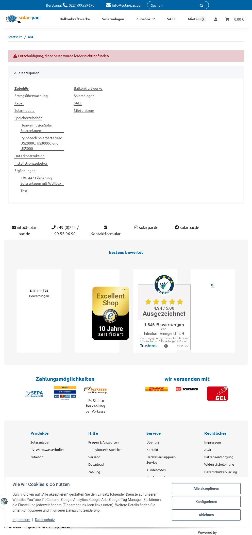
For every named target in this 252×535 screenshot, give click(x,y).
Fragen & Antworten (103, 442)
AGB (207, 449)
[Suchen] (178, 5)
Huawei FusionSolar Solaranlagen (36, 128)
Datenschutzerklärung (220, 472)
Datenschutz (45, 520)
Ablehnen (206, 515)
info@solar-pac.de (126, 5)
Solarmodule (24, 110)
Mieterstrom (84, 110)
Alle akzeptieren (206, 488)
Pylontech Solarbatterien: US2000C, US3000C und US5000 (41, 143)
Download (96, 464)
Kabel (19, 103)
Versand (94, 457)
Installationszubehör (30, 163)
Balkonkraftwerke (88, 88)
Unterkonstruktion (29, 155)
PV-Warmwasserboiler (47, 449)
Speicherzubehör (28, 117)
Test (24, 190)
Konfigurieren (206, 502)
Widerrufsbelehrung (219, 464)
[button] (215, 19)
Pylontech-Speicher (107, 449)
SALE (78, 103)
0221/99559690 (81, 5)
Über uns (153, 442)
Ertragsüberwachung (31, 95)
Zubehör (36, 457)
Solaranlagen (84, 95)
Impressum (212, 442)
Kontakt (152, 449)
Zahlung (94, 472)
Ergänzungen (25, 170)
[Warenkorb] (234, 19)
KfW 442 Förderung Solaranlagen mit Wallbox (41, 180)
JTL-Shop (224, 532)
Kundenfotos (156, 470)
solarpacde (146, 227)
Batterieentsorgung (218, 457)
